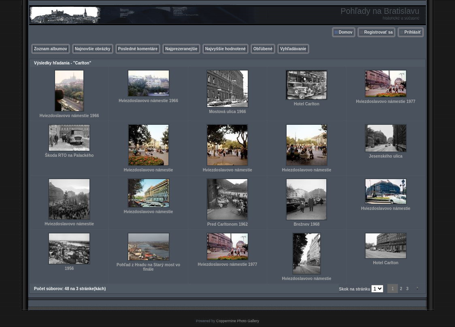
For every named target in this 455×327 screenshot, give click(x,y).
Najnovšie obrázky (93, 49)
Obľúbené (262, 49)
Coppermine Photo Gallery (237, 321)
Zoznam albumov (50, 49)
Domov (346, 32)
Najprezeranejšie (181, 49)
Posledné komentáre (138, 49)
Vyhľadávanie (293, 49)
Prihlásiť (412, 32)
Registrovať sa (378, 32)
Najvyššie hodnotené (225, 49)
